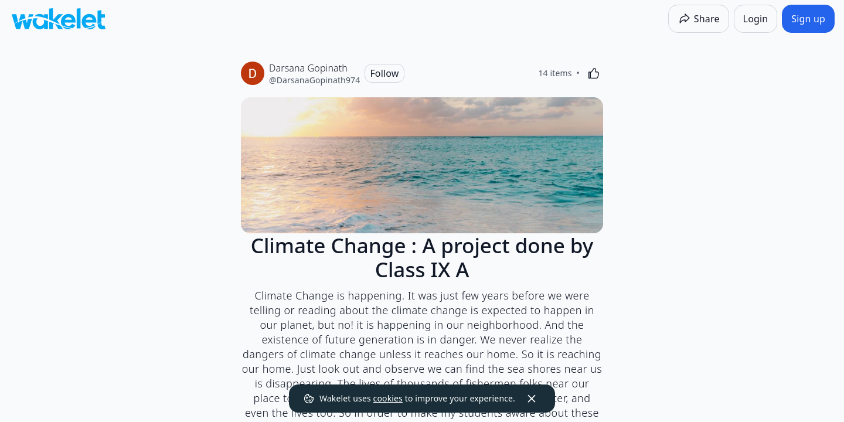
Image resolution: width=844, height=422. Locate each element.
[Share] (698, 19)
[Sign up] (808, 19)
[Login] (756, 19)
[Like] (593, 73)
